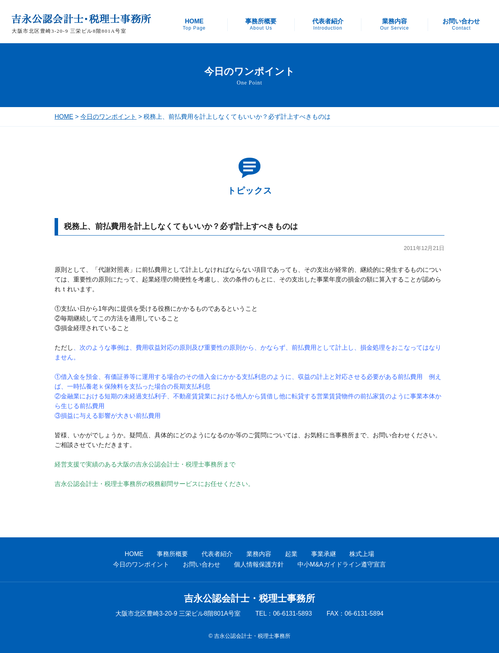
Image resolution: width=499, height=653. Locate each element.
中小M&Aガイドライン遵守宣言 (341, 564)
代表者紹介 (327, 24)
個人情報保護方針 (259, 564)
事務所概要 (260, 24)
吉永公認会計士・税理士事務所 (249, 598)
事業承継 (323, 554)
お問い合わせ (461, 24)
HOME (194, 24)
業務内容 (394, 24)
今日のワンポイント (108, 116)
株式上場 (361, 554)
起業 (291, 554)
